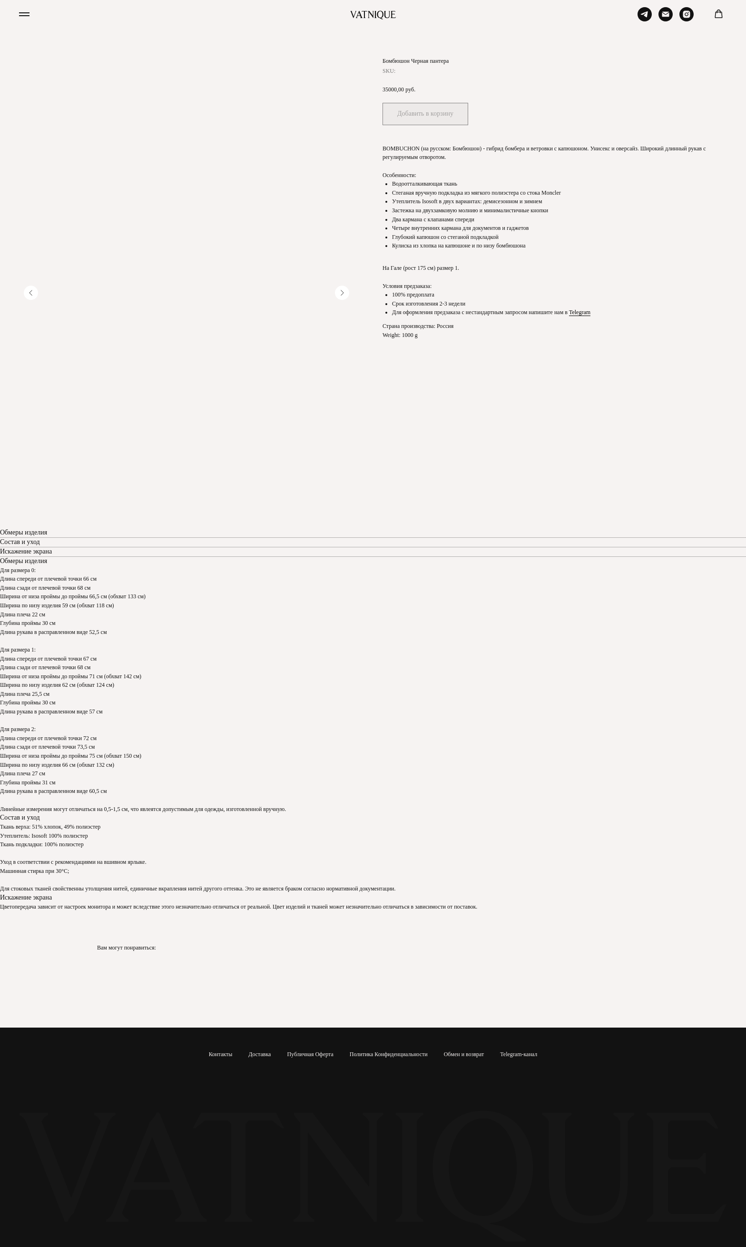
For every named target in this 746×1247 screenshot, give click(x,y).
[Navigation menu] (24, 14)
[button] (718, 14)
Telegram (579, 312)
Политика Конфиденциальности (389, 1054)
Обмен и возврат (464, 1054)
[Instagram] (686, 19)
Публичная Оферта (310, 1054)
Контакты (221, 1054)
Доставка (259, 1054)
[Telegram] (645, 19)
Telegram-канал (518, 1054)
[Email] (665, 19)
